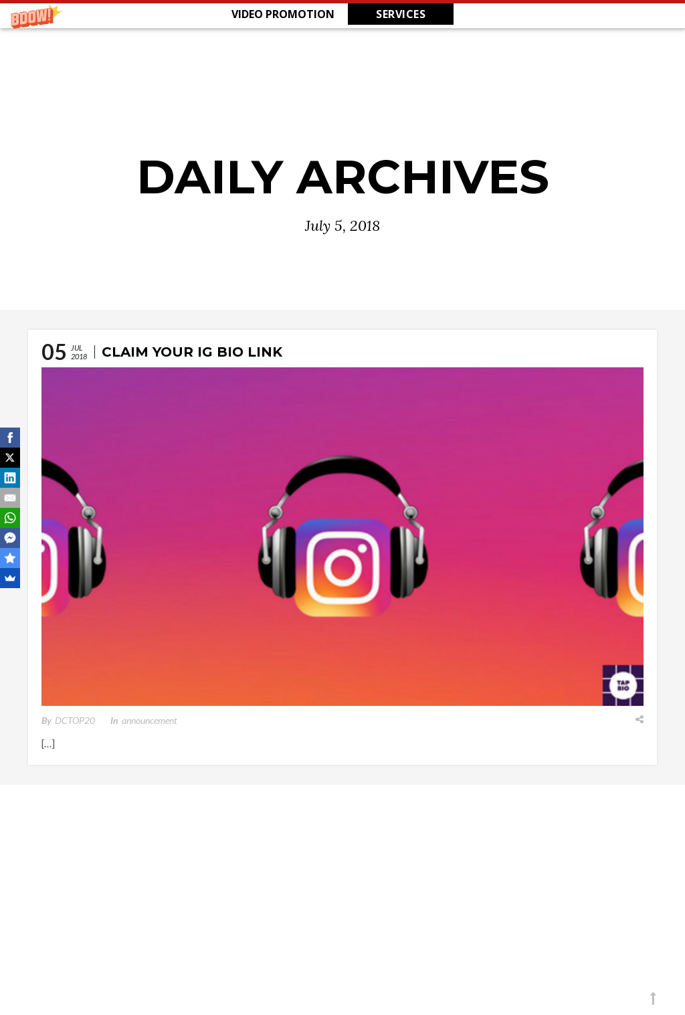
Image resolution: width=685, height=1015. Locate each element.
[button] (342, 14)
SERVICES (400, 14)
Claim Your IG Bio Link (192, 352)
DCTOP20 (75, 720)
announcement (149, 720)
